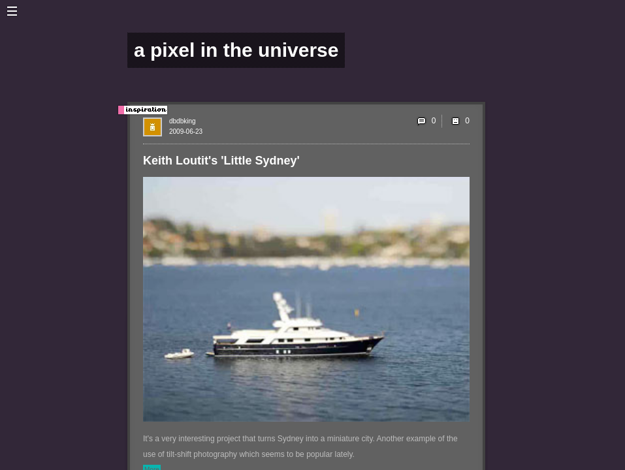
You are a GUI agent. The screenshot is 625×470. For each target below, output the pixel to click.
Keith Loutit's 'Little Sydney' (221, 160)
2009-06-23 (185, 131)
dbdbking (182, 121)
